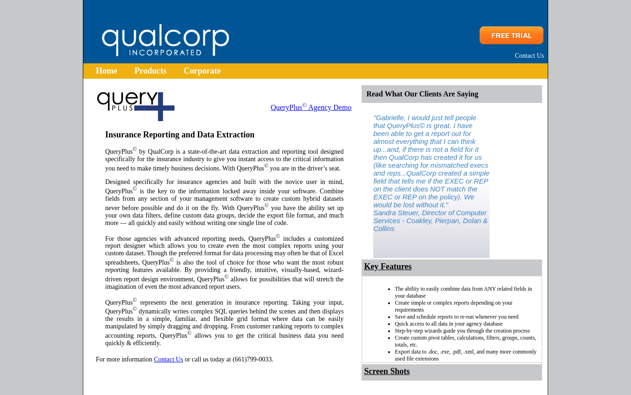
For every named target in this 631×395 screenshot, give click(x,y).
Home (106, 70)
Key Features (387, 266)
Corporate (202, 70)
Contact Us (529, 55)
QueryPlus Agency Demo (311, 107)
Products (150, 70)
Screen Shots (386, 371)
